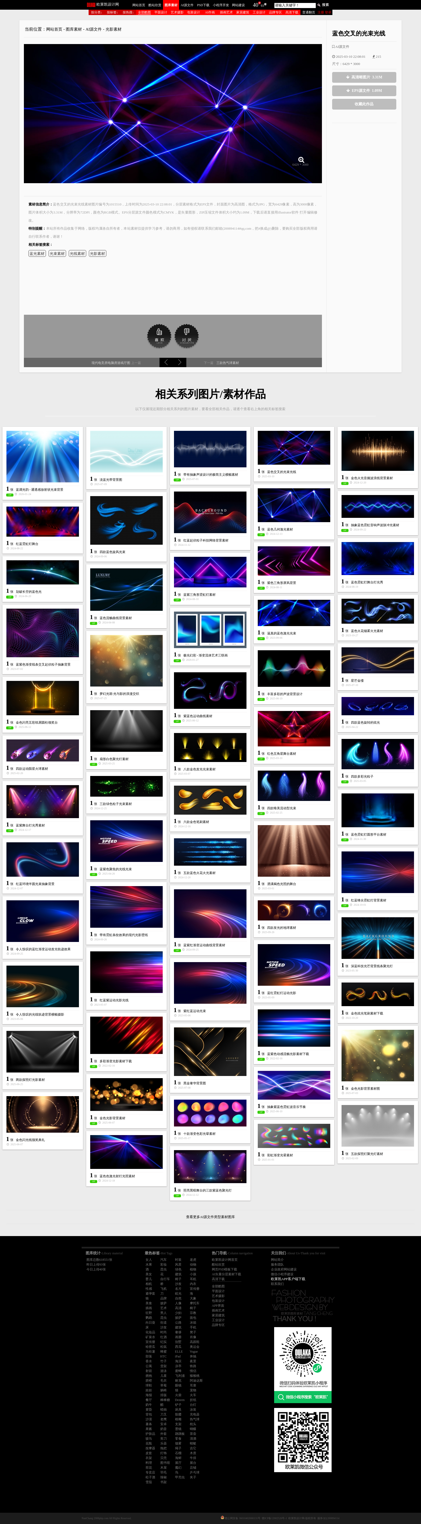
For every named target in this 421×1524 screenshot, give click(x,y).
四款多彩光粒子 (362, 776)
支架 (178, 1424)
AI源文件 (187, 5)
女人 (149, 1260)
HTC (163, 1356)
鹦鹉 (149, 1318)
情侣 (193, 1371)
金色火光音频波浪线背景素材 (372, 478)
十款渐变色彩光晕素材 (199, 1134)
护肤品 (150, 1434)
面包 (193, 1318)
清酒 (193, 1438)
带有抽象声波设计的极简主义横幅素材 (210, 474)
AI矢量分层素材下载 (226, 1274)
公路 (178, 1322)
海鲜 (178, 1458)
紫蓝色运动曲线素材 (197, 716)
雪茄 (149, 1482)
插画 (149, 1308)
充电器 (194, 1414)
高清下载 (291, 12)
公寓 (149, 1366)
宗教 (193, 1313)
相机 (149, 1284)
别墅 (178, 1342)
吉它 (193, 1448)
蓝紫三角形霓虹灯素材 (199, 595)
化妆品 (150, 1332)
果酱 (149, 1429)
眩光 (178, 1293)
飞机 (163, 1289)
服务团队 (277, 1264)
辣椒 (163, 1477)
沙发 (178, 1284)
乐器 (163, 1443)
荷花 (149, 1467)
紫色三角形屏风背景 (281, 583)
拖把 (163, 1448)
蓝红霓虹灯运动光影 (281, 993)
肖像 (193, 1337)
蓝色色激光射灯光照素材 (117, 1176)
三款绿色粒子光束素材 (116, 804)
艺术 (163, 1308)
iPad (178, 1356)
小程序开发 (221, 5)
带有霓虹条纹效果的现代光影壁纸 (124, 935)
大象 (193, 1298)
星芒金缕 (357, 680)
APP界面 (218, 1306)
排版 (163, 1395)
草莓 (163, 1385)
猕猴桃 (194, 1376)
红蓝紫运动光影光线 (114, 1000)
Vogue (194, 1351)
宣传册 (194, 1289)
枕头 (193, 1424)
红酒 (163, 1337)
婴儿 (149, 1279)
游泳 (163, 1371)
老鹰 (163, 1419)
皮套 (149, 1453)
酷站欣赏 (154, 5)
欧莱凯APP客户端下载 (288, 1279)
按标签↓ (112, 12)
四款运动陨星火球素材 (32, 769)
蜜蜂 (178, 1371)
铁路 (193, 1366)
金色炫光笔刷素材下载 (367, 1013)
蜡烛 (163, 1409)
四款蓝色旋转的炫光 (365, 722)
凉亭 (178, 1366)
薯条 (149, 1424)
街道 (163, 1322)
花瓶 (149, 1443)
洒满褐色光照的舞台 (281, 884)
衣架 (149, 1458)
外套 (163, 1434)
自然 (178, 1298)
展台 (193, 1463)
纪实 (163, 1342)
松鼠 (163, 1347)
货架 (163, 1366)
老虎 (193, 1260)
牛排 (193, 1458)
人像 (178, 1303)
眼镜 (178, 1385)
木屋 (163, 1467)
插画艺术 (226, 12)
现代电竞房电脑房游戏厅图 (111, 363)
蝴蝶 (193, 1429)
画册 (178, 1337)
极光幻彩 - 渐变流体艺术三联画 (205, 655)
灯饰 (163, 1453)
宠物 (193, 1390)
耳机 (193, 1279)
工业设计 (259, 12)
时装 (178, 1260)
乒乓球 (194, 1472)
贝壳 (163, 1458)
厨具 (178, 1409)
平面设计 (160, 12)
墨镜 (178, 1429)
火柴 (178, 1395)
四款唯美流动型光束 (281, 808)
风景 (178, 1264)
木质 (193, 1453)
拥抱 (149, 1376)
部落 (149, 1356)
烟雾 (178, 1443)
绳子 (178, 1448)
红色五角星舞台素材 (281, 754)
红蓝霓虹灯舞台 (27, 544)
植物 (193, 1269)
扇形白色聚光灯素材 (114, 759)
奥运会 (194, 1347)
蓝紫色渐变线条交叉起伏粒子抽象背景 (43, 664)
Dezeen (180, 1400)
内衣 (193, 1284)
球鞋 (149, 1385)
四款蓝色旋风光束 (112, 552)
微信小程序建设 (282, 1274)
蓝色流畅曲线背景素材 (116, 618)
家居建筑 (242, 12)
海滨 (178, 1361)
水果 (149, 1264)
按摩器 (150, 1448)
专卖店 (150, 1472)
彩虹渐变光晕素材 (280, 1155)
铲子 (178, 1405)
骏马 (149, 1438)
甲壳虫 (180, 1477)
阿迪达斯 (196, 1380)
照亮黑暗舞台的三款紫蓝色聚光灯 (207, 1190)
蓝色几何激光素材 (280, 529)
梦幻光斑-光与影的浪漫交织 (119, 694)
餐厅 (149, 1400)
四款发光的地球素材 (281, 928)
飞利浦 (180, 1376)
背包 (149, 1414)
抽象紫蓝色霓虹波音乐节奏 (286, 1107)
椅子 (178, 1279)
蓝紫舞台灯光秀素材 (30, 825)
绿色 (178, 1269)
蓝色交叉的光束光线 (281, 472)
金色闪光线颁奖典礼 (30, 1140)
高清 (178, 1308)
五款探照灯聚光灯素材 (367, 1154)
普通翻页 (308, 12)
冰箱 (193, 1322)
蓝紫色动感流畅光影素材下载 (288, 1054)
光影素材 (114, 29)
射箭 (149, 1371)
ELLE (179, 1351)
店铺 (193, 1467)
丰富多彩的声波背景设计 (285, 694)
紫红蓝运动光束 (194, 1011)
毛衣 (163, 1380)
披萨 (163, 1303)
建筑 (178, 1274)
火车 (193, 1395)
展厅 (178, 1463)
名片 (178, 1289)
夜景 (193, 1361)
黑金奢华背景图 (194, 1083)
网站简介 (277, 1260)
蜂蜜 (163, 1351)
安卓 (163, 1424)
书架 (163, 1482)
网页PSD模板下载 (224, 1269)
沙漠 (149, 1419)
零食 (178, 1438)
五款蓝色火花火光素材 (199, 873)
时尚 (163, 1332)
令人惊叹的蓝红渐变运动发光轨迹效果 (43, 949)
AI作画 (210, 12)
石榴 (178, 1453)
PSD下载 (203, 5)
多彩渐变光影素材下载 (116, 1061)
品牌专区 (275, 12)
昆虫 (163, 1269)
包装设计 (193, 12)
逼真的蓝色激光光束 (281, 633)
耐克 (178, 1380)
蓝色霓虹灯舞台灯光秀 (367, 582)
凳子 (193, 1332)
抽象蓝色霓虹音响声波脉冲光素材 (375, 525)
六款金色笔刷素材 (196, 822)
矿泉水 (150, 1337)
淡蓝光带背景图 (111, 480)
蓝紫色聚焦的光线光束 (116, 869)
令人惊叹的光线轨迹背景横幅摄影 (40, 1014)
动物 (193, 1264)
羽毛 (163, 1472)
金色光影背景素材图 (365, 1088)
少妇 (178, 1313)
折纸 (193, 1400)
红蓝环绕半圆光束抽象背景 (35, 884)
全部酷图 (144, 12)
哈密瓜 (150, 1347)
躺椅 (163, 1390)
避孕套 (150, 1293)
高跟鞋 (194, 1342)
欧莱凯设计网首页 (225, 1260)
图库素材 (171, 5)
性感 (149, 1289)
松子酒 (150, 1477)
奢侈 (178, 1332)
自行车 (165, 1279)
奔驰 (193, 1356)
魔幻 (178, 1467)
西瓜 (178, 1347)
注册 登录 (324, 12)
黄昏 (149, 1409)
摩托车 (194, 1303)
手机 (193, 1327)
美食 (149, 1303)
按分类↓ (96, 12)
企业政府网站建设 (284, 1269)
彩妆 (163, 1264)
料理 (149, 1463)
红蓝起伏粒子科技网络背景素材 (205, 540)
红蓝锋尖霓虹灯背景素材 (368, 900)
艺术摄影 (177, 12)
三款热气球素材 (227, 363)
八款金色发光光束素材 (199, 769)
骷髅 (178, 1414)
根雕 (178, 1419)
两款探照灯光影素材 (30, 1080)
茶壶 (193, 1434)
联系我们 (277, 1284)
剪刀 (163, 1438)
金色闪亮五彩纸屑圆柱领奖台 (37, 722)
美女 (149, 1274)
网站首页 (138, 5)
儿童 (163, 1376)
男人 (163, 1313)
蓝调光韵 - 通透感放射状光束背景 (40, 490)
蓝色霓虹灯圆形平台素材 (368, 834)
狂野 (149, 1313)
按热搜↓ (128, 12)
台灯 (193, 1405)
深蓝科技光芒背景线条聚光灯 (372, 966)
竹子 (163, 1361)
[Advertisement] (364, 164)
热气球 (194, 1419)
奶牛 (149, 1405)
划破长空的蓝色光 (29, 592)
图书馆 (165, 1463)
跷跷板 (180, 1434)
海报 (149, 1395)
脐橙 (149, 1380)
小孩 (193, 1274)
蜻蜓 (193, 1443)
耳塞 (193, 1385)
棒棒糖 (165, 1400)
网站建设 (238, 5)
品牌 (163, 1298)
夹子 (193, 1477)
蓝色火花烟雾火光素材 (367, 631)
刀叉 (163, 1414)
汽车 (163, 1260)
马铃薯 (150, 1351)
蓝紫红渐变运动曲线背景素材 (204, 945)
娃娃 (149, 1390)
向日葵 (150, 1322)
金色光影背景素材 (112, 1118)
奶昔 (163, 1429)
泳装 (193, 1409)
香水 (149, 1361)
